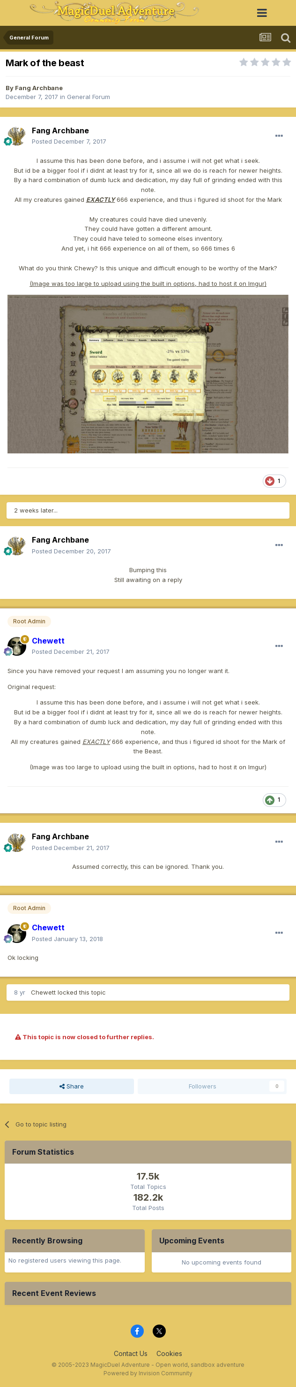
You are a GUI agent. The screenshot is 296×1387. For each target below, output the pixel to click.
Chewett (43, 992)
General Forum (88, 96)
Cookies (169, 1353)
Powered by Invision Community (148, 1373)
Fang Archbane (39, 88)
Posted (69, 141)
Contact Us (131, 1353)
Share (71, 1086)
